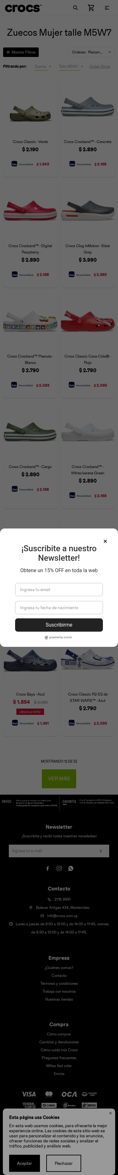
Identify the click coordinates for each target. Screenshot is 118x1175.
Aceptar (24, 1163)
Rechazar (64, 1163)
